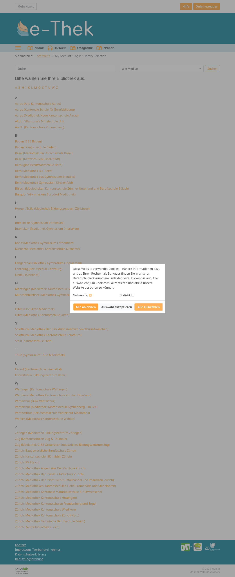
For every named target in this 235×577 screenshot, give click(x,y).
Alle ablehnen (86, 307)
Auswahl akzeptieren (116, 307)
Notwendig (80, 295)
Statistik (125, 295)
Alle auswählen (149, 307)
